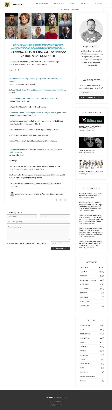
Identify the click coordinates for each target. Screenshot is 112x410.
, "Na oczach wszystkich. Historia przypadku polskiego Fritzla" (35, 150)
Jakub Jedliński (58, 44)
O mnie (72, 4)
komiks (83, 351)
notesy (83, 380)
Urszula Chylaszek (18, 48)
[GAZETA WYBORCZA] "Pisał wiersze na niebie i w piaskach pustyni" (90, 194)
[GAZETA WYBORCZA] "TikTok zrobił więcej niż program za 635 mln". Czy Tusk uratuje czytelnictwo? (91, 243)
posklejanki (85, 301)
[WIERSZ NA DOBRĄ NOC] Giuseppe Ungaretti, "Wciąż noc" (90, 127)
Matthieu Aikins (38, 47)
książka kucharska (87, 376)
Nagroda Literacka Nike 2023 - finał (91, 171)
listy (82, 368)
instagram (84, 267)
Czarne (15, 44)
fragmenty (84, 306)
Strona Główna (41, 4)
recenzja (83, 272)
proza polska (85, 334)
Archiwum (59, 4)
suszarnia (84, 297)
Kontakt (85, 4)
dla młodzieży (85, 363)
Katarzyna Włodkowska (52, 47)
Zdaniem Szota (18, 4)
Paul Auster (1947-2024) (87, 150)
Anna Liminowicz (41, 48)
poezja (82, 329)
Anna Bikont (59, 45)
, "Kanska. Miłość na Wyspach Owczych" (33, 98)
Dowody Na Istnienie (34, 45)
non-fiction (85, 325)
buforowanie (85, 289)
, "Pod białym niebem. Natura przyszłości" (33, 113)
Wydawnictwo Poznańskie (43, 44)
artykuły (42, 194)
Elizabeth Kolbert (47, 45)
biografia (84, 355)
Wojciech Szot (19, 194)
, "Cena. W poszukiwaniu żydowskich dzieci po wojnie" (36, 90)
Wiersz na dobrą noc (88, 280)
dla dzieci (84, 346)
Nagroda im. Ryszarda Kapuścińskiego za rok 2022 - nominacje (38, 54)
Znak (24, 45)
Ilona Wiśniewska (21, 47)
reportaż (60, 194)
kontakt (64, 397)
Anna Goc (62, 48)
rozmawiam (84, 284)
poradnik (84, 372)
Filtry (30, 47)
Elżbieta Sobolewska (26, 44)
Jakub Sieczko (30, 48)
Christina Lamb (53, 48)
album (82, 359)
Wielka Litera (17, 45)
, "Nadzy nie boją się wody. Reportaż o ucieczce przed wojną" (35, 80)
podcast (83, 293)
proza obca (84, 338)
